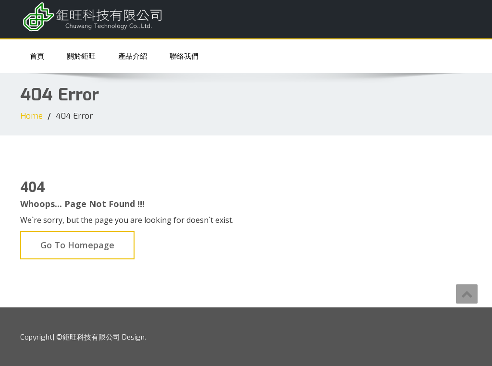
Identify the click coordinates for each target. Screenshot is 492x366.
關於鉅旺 (81, 56)
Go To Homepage (77, 245)
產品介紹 (132, 56)
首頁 (37, 56)
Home (31, 116)
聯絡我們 (184, 56)
